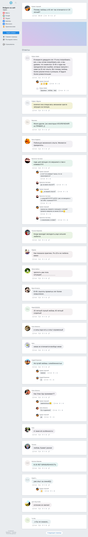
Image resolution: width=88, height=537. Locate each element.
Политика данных (11, 533)
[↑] (49, 15)
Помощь (14, 532)
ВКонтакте (7, 24)
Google (6, 16)
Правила (8, 532)
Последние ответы (10, 40)
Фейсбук (7, 21)
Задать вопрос (11, 32)
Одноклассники (9, 27)
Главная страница (10, 37)
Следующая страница (54, 533)
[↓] (52, 15)
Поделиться (54, 15)
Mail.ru (6, 13)
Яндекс (6, 18)
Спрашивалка (8, 44)
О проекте (11, 531)
